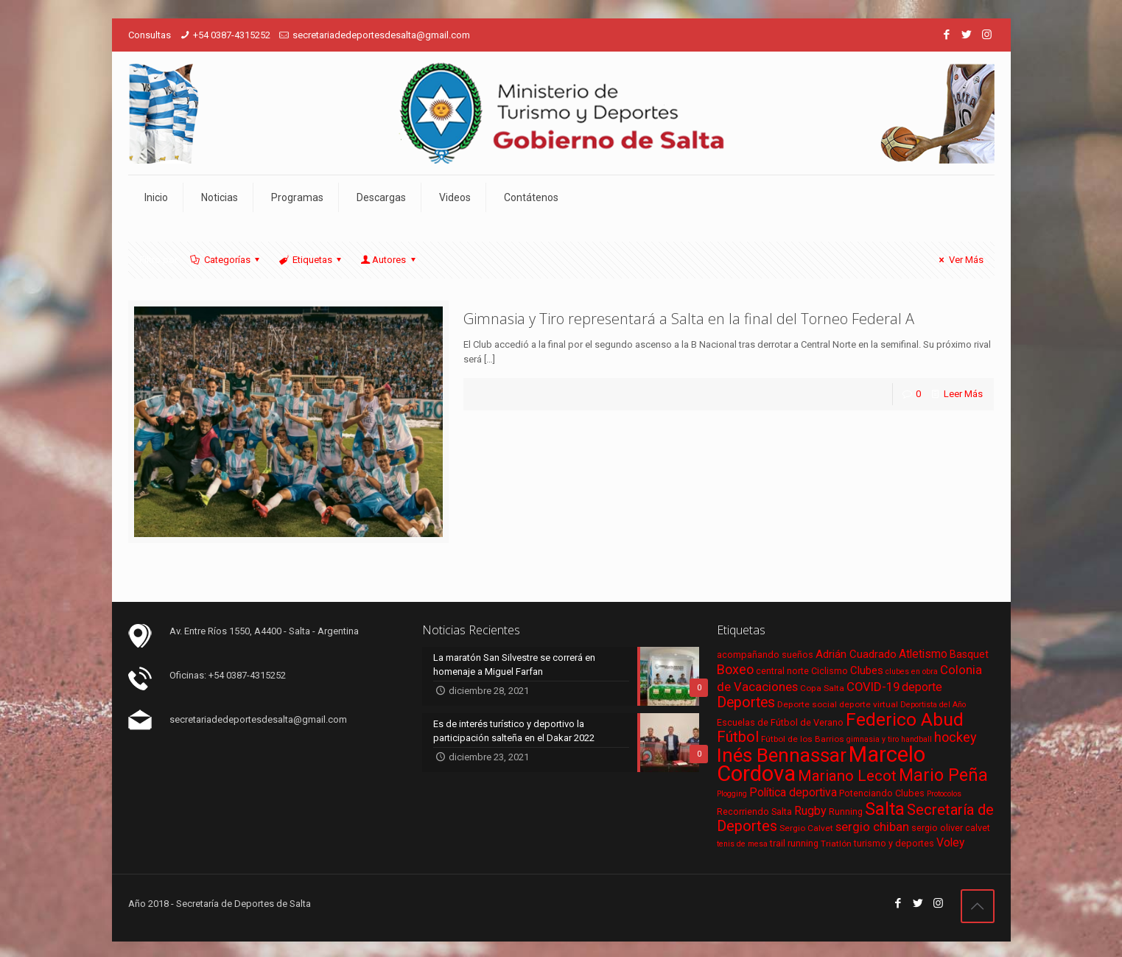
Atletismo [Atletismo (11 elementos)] (923, 654)
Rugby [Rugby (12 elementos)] (810, 811)
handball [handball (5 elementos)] (916, 739)
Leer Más (963, 393)
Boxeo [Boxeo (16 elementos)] (735, 669)
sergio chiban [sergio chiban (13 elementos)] (872, 826)
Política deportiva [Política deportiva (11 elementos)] (793, 792)
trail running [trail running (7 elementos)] (794, 843)
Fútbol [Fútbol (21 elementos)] (738, 737)
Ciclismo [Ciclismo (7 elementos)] (829, 670)
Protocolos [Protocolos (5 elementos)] (944, 794)
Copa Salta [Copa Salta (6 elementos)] (822, 688)
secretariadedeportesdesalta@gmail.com (381, 35)
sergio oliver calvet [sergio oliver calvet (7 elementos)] (950, 827)
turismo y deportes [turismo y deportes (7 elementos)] (894, 843)
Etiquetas (311, 259)
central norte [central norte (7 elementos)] (782, 670)
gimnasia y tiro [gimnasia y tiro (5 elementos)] (872, 739)
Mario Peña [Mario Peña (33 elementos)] (943, 775)
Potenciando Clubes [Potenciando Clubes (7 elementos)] (882, 793)
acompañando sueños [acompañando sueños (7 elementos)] (765, 654)
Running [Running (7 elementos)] (846, 811)
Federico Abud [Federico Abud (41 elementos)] (905, 719)
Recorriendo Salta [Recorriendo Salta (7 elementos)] (754, 811)
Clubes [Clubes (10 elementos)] (866, 670)
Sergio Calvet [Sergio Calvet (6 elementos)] (806, 828)
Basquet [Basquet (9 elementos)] (969, 654)
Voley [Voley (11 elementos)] (950, 842)
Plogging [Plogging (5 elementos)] (732, 794)
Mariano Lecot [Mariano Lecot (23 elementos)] (847, 776)
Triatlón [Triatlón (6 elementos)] (836, 843)
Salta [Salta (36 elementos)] (885, 809)
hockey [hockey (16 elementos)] (955, 737)
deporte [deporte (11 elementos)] (922, 687)
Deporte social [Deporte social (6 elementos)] (807, 704)
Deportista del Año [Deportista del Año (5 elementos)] (933, 704)
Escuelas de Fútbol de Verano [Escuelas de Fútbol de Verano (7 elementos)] (780, 722)
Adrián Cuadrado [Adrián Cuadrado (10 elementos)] (856, 654)
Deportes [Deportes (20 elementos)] (746, 702)
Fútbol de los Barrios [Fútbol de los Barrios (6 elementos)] (802, 739)
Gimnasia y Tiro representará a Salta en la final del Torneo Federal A (688, 319)
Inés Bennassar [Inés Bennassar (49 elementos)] (781, 755)
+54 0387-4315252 (231, 35)
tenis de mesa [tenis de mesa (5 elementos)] (742, 844)
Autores (389, 259)
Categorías (226, 259)
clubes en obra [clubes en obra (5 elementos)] (912, 671)
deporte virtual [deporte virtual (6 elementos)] (868, 704)
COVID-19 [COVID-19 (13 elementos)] (873, 686)
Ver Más (959, 259)
